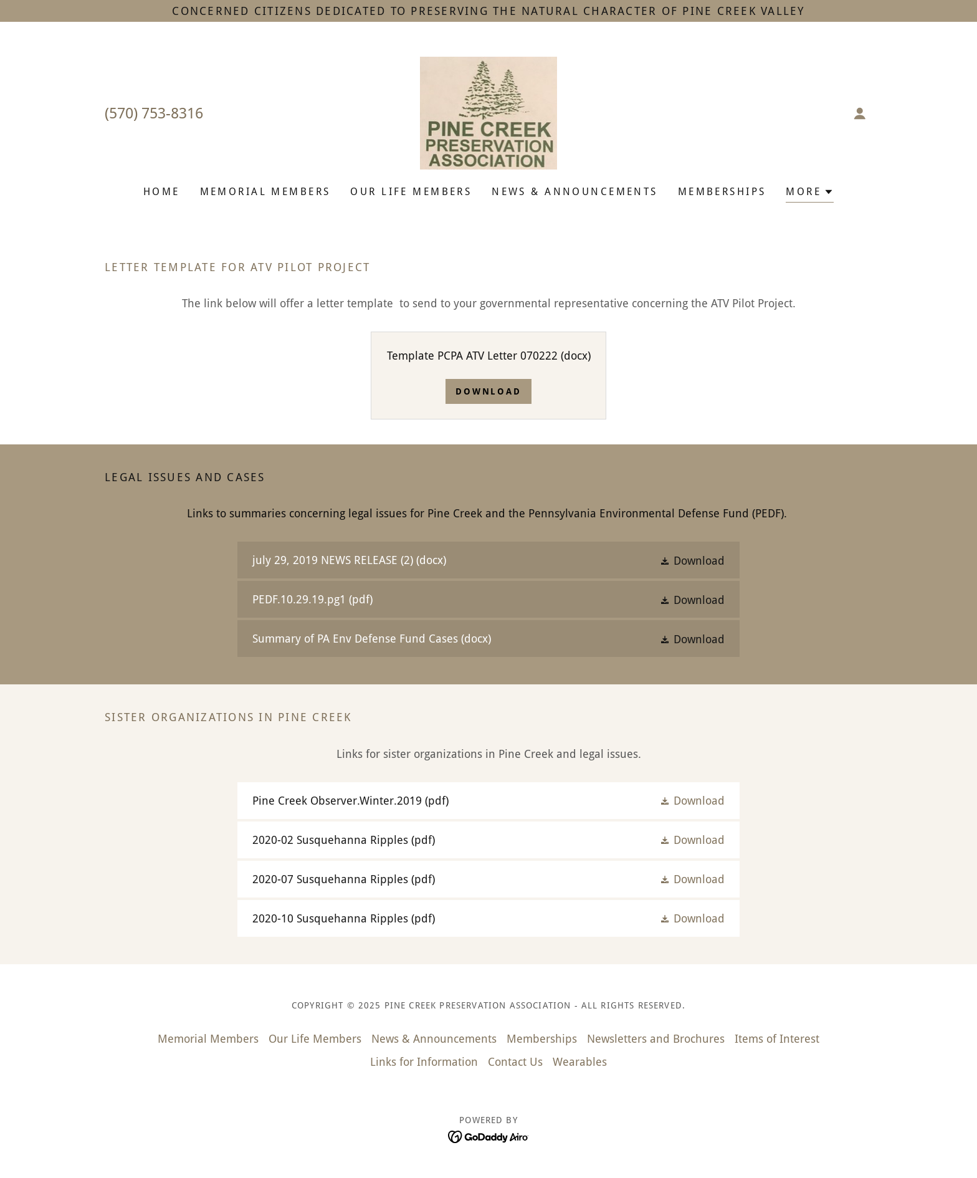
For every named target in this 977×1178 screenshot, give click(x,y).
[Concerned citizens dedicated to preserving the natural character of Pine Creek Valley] (488, 10)
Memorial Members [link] (265, 192)
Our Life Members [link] (411, 192)
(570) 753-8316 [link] (154, 113)
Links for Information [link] (424, 1061)
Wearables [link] (580, 1061)
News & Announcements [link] (574, 192)
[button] (859, 113)
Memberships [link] (722, 192)
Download (488, 391)
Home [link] (161, 192)
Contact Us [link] (515, 1061)
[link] (489, 111)
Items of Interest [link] (777, 1038)
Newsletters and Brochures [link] (656, 1038)
